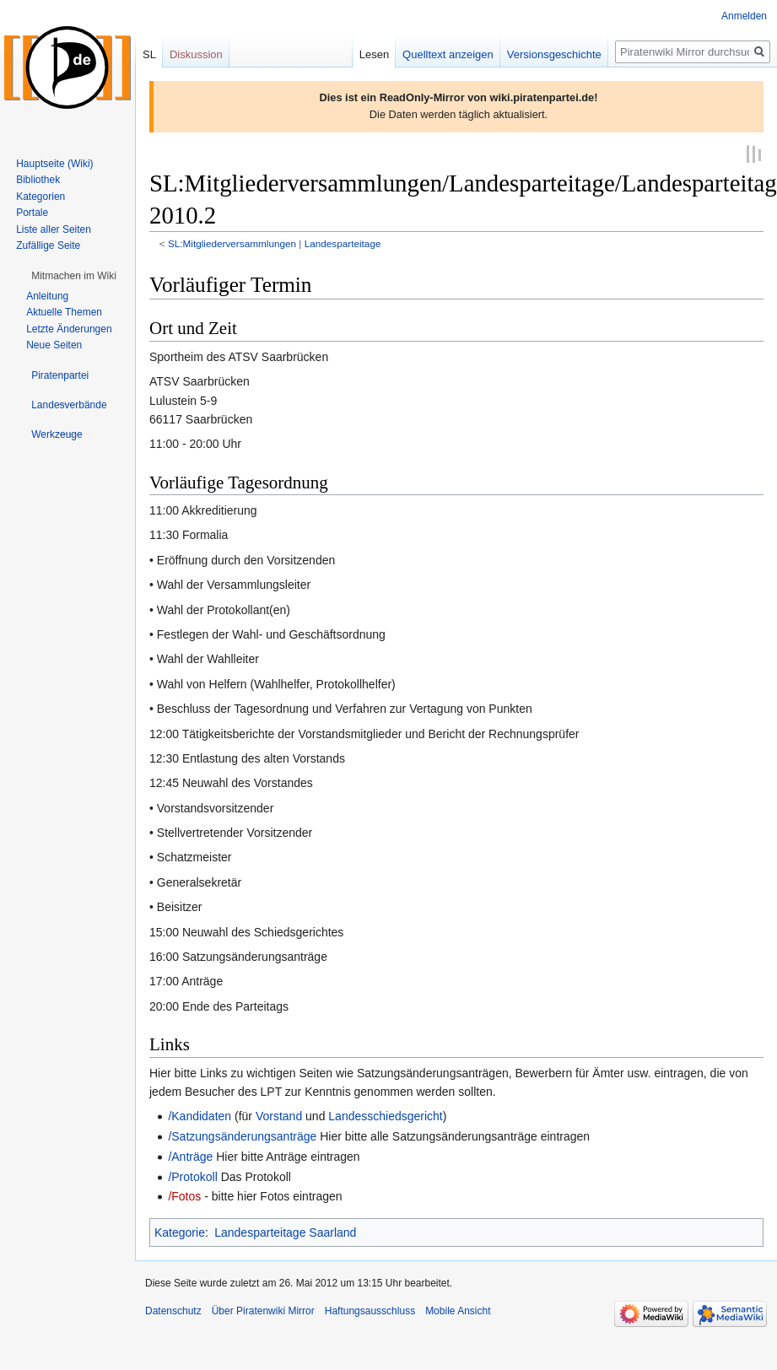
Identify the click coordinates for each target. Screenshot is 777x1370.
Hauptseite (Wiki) (54, 164)
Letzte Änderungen (68, 329)
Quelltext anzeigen (448, 54)
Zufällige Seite (48, 245)
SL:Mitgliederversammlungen (232, 242)
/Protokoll (192, 1175)
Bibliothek (38, 180)
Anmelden (744, 16)
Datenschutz (173, 1310)
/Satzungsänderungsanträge (242, 1135)
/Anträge (190, 1155)
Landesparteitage (343, 242)
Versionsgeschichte (554, 54)
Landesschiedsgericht (385, 1115)
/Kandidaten (199, 1115)
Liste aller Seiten (53, 229)
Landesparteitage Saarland (285, 1231)
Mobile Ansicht (457, 1310)
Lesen (374, 54)
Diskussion (196, 54)
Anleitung (47, 296)
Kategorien (40, 196)
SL (149, 54)
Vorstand (279, 1115)
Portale (32, 212)
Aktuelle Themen (64, 312)
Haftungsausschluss (370, 1310)
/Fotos (184, 1195)
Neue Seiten (54, 345)
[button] (73, 276)
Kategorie (179, 1231)
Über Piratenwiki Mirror (263, 1310)
